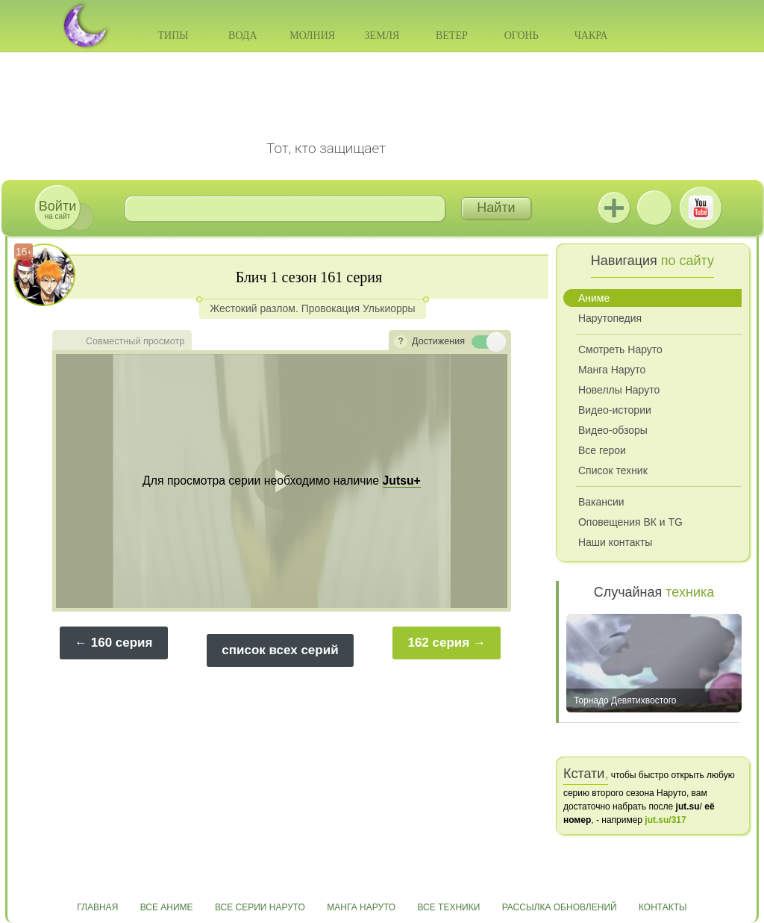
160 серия (122, 642)
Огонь (521, 35)
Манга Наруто (611, 370)
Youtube (700, 208)
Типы (172, 35)
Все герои (602, 450)
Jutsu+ (614, 207)
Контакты (663, 907)
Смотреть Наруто (620, 349)
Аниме (594, 298)
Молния (312, 35)
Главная (97, 907)
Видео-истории (614, 410)
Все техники (448, 907)
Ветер (452, 35)
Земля (382, 35)
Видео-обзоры (613, 430)
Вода (242, 35)
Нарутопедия (610, 318)
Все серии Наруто (260, 907)
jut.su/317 (665, 820)
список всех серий (280, 650)
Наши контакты (615, 542)
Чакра (591, 35)
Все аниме (166, 907)
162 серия (438, 642)
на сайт (57, 209)
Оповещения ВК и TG (630, 522)
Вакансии (601, 502)
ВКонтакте (654, 207)
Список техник (613, 470)
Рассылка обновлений (559, 907)
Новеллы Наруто (619, 390)
